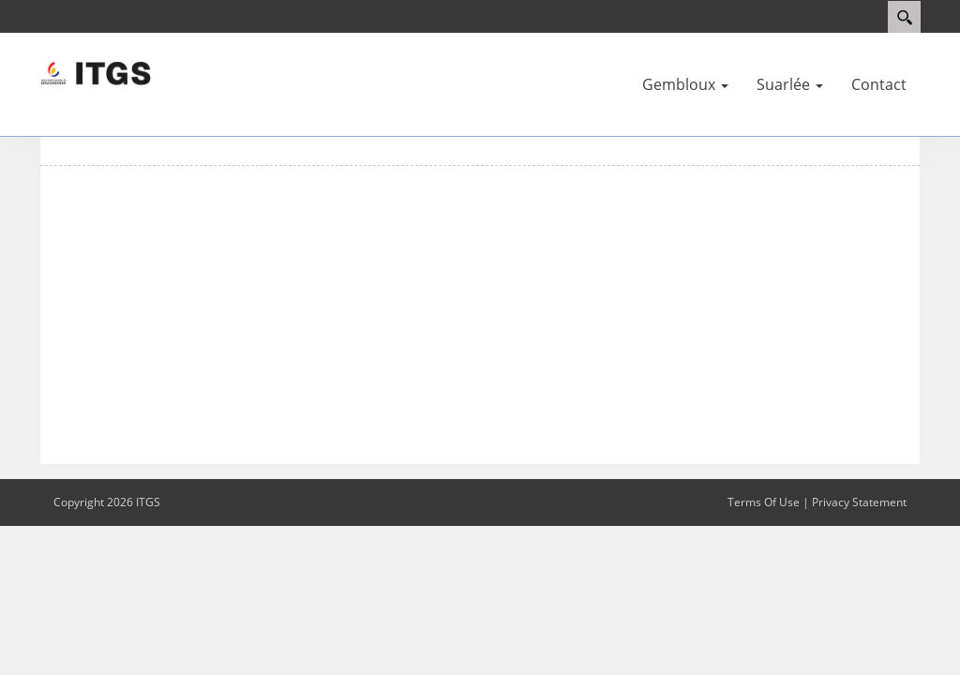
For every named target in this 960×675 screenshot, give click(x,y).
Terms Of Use (764, 502)
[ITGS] (95, 72)
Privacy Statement (859, 502)
